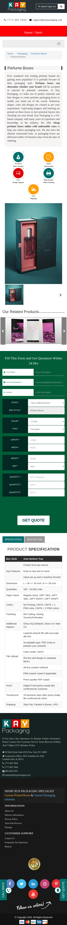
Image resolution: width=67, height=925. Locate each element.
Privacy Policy (11, 819)
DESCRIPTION (34, 539)
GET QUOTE (33, 520)
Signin (38, 32)
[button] (7, 294)
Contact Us (10, 838)
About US (9, 811)
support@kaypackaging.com (47, 20)
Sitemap (8, 827)
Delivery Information (14, 815)
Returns (8, 846)
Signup (28, 32)
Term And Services (13, 823)
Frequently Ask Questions (16, 842)
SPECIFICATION (13, 539)
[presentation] (20, 504)
